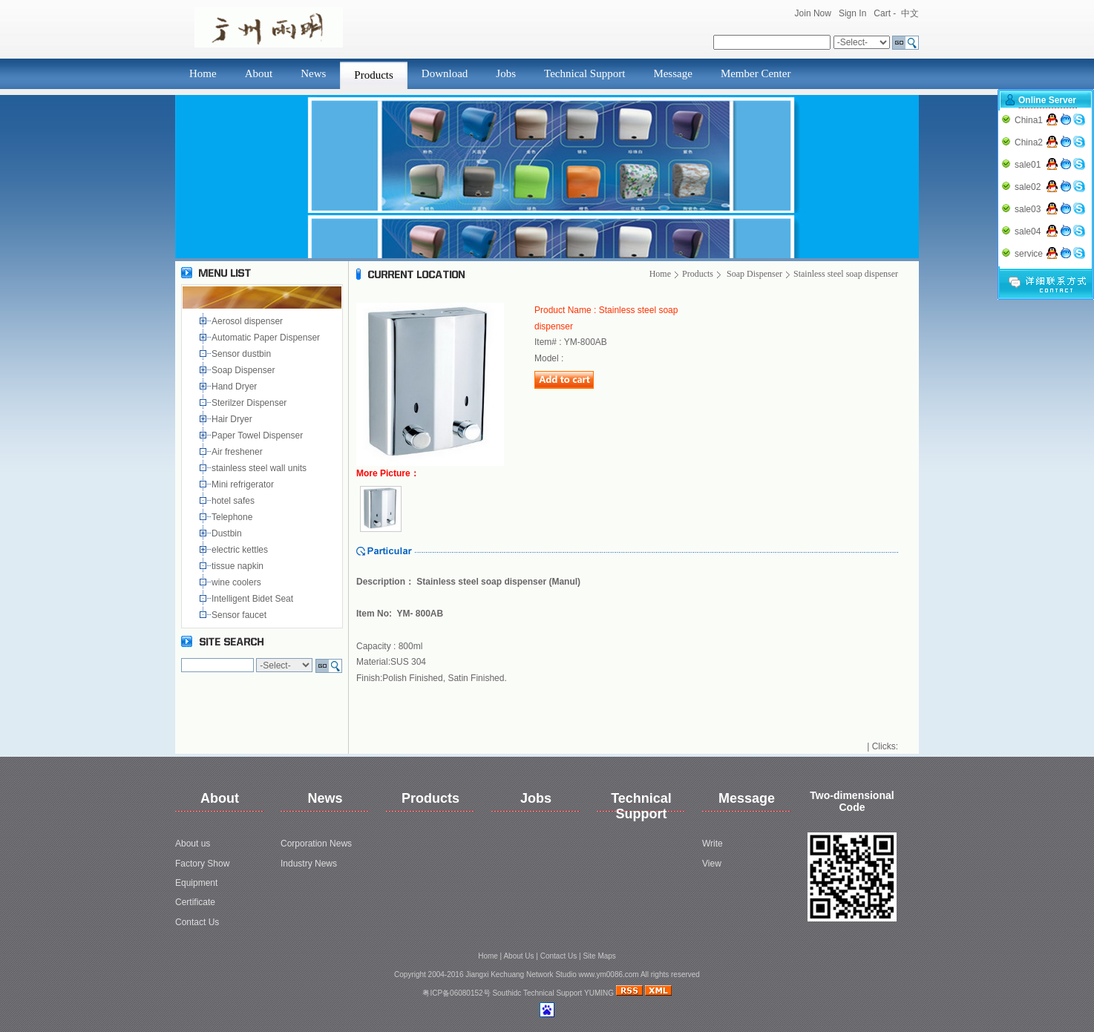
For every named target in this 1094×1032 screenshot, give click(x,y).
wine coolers (237, 582)
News (313, 73)
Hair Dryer (234, 419)
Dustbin (229, 533)
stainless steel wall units (260, 468)
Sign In (852, 13)
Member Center (756, 73)
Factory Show (202, 863)
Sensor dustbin (244, 354)
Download (445, 73)
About (259, 73)
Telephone (235, 517)
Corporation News (316, 843)
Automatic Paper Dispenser (267, 337)
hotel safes (236, 501)
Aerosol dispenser (248, 321)
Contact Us (197, 922)
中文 (910, 13)
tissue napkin (239, 566)
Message (672, 73)
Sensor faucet (240, 615)
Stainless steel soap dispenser (845, 274)
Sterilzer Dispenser (250, 403)
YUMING (599, 993)
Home (203, 73)
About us (192, 843)
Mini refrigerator (245, 484)
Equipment (196, 883)
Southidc (506, 993)
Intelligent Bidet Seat (255, 599)
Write (712, 843)
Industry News (309, 863)
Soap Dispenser (245, 370)
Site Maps (599, 956)
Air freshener (239, 452)
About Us (518, 956)
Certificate (195, 902)
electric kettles (241, 550)
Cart (882, 13)
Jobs (506, 73)
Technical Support (584, 73)
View (711, 863)
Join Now (813, 13)
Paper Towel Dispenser (260, 435)
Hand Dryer (236, 386)
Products (373, 75)
